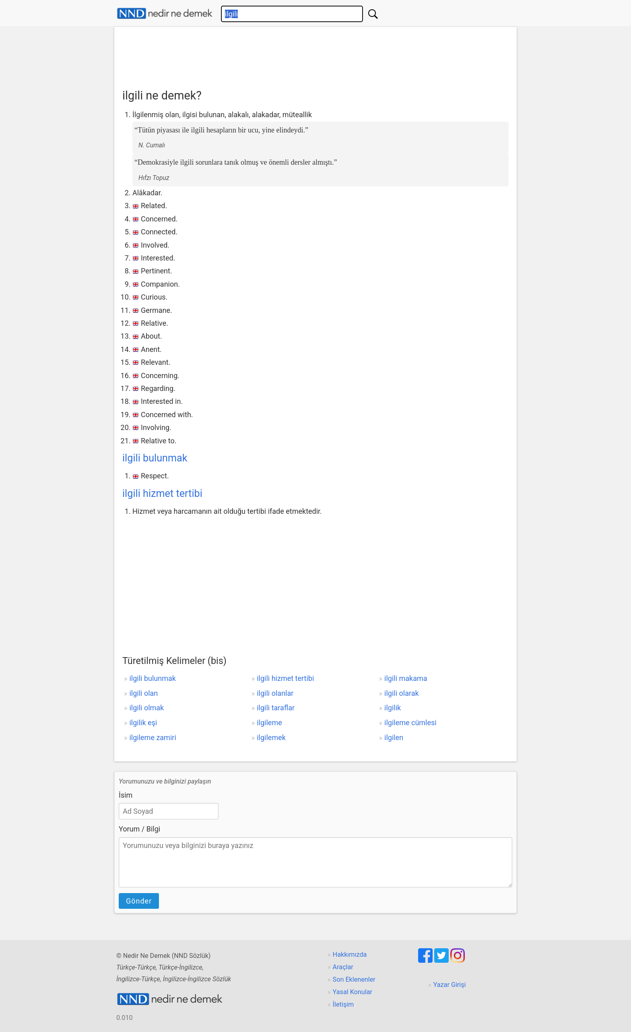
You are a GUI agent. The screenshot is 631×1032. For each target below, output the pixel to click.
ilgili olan (143, 693)
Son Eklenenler (354, 979)
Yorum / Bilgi (139, 829)
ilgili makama (405, 678)
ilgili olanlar (275, 693)
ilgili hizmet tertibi (162, 493)
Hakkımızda (350, 954)
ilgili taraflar (276, 707)
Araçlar (343, 967)
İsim (125, 795)
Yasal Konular (352, 992)
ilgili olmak (146, 707)
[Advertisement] (315, 55)
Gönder (139, 901)
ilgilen (393, 737)
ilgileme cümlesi (410, 722)
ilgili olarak (401, 693)
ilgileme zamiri (152, 737)
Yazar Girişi (449, 985)
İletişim (343, 1004)
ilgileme (269, 722)
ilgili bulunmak (155, 458)
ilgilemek (271, 737)
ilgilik (392, 707)
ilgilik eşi (143, 722)
